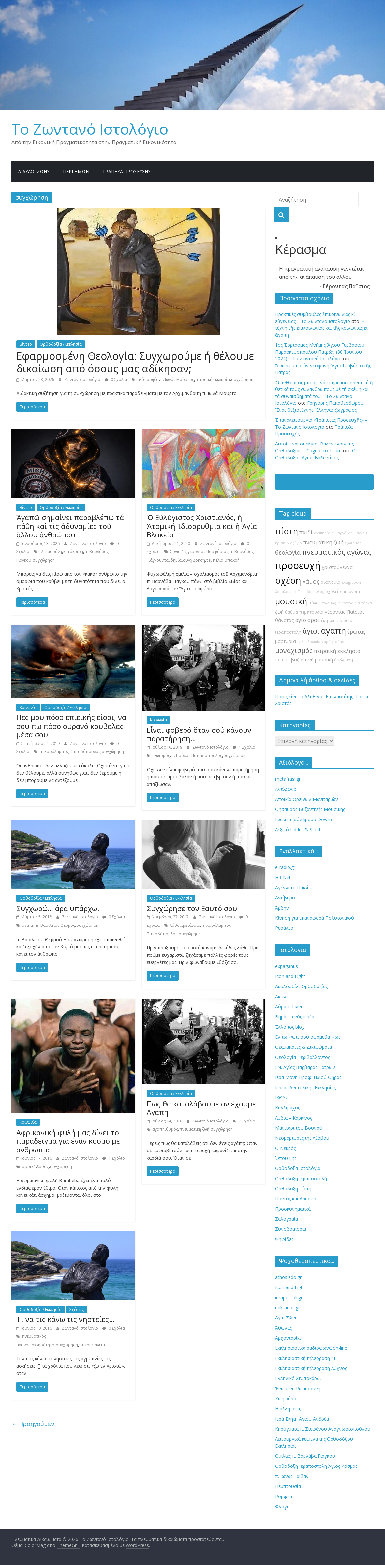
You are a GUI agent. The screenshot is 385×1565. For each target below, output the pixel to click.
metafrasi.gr (288, 779)
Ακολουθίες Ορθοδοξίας (301, 986)
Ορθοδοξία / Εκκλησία (61, 344)
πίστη (286, 531)
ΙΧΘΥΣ (281, 1097)
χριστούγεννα (337, 567)
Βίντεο (26, 344)
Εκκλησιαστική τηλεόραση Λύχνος (311, 1368)
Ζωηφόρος (286, 1398)
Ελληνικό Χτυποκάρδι (298, 1378)
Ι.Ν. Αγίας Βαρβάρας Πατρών (305, 1067)
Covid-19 (178, 551)
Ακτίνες (282, 996)
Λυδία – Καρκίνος (293, 1118)
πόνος (314, 603)
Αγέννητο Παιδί (291, 887)
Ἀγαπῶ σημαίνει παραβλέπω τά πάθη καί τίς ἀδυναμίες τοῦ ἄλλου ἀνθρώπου (70, 525)
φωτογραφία (348, 603)
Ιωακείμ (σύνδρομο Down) (303, 819)
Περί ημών (76, 171)
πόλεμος (329, 603)
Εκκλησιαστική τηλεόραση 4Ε (305, 1358)
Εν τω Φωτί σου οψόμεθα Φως (307, 1037)
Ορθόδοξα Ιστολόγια (297, 1168)
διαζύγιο (294, 543)
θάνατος (284, 620)
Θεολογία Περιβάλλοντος (302, 1057)
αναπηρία (322, 533)
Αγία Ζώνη (286, 1318)
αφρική (29, 1166)
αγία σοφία (148, 379)
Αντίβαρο (285, 898)
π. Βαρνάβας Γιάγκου (349, 533)
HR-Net (283, 877)
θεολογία (288, 552)
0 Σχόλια (116, 379)
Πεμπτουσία (288, 1486)
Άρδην (282, 908)
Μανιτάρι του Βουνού (298, 1128)
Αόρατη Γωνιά (290, 1006)
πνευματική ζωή (194, 1129)
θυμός (172, 1129)
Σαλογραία (286, 1219)
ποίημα (282, 660)
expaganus (286, 966)
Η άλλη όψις (288, 1409)
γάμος (311, 581)
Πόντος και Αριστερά (297, 1199)
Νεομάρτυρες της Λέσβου (302, 1138)
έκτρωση (329, 620)
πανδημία (172, 560)
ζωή (279, 612)
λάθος (176, 925)
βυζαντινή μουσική (312, 659)
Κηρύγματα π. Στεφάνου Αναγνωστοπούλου (322, 1429)
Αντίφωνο (286, 789)
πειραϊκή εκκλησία (212, 379)
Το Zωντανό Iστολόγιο (89, 129)
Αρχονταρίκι (288, 1338)
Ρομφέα (283, 1496)
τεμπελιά (214, 560)
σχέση (288, 580)
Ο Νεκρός (285, 1148)
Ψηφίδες (284, 1239)
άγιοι (311, 631)
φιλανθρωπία (308, 642)
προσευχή (297, 565)
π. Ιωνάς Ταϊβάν (292, 1476)
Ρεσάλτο (284, 928)
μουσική (291, 601)
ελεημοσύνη (50, 551)
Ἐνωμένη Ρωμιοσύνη (297, 1388)
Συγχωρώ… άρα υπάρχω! (57, 908)
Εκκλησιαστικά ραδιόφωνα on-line (311, 1348)
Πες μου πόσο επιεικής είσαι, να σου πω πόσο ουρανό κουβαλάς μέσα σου (71, 725)
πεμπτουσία (311, 612)
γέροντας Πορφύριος (208, 551)
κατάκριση (73, 551)
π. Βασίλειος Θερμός (55, 925)
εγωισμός (161, 755)
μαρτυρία (285, 641)
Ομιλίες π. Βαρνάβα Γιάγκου (305, 1456)
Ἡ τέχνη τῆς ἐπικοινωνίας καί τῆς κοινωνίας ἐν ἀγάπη (322, 328)
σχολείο (333, 591)
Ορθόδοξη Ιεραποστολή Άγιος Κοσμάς (316, 1466)
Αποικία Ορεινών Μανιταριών (306, 799)
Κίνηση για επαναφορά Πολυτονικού (314, 918)
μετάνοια (191, 925)
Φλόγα (282, 1506)
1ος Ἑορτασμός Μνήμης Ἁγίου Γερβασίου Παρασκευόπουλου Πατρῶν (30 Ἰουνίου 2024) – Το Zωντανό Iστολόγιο (319, 352)
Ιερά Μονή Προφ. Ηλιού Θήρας (308, 1077)
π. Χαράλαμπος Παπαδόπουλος (69, 751)
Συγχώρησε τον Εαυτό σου (192, 908)
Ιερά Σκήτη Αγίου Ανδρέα (302, 1419)
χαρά (326, 642)
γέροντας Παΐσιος (345, 612)
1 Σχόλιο (244, 747)
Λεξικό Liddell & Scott (298, 829)
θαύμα (291, 612)
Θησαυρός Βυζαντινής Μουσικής (310, 809)
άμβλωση (343, 660)
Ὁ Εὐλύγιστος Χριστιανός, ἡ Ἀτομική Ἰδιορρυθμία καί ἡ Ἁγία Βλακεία (202, 525)
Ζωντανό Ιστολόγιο (82, 379)
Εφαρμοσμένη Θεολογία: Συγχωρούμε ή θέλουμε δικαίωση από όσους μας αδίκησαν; (135, 362)
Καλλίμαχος (287, 1108)
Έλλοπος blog (289, 1027)
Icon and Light (290, 976)
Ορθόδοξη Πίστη (293, 1188)
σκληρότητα (43, 1344)
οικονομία (330, 582)
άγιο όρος (307, 620)
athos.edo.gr (288, 1277)
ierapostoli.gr (289, 1297)
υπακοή (232, 560)
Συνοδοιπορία (290, 1229)
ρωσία (346, 620)
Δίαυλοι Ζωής (34, 171)
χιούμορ (339, 642)
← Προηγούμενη (34, 1424)
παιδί (306, 532)
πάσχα (366, 603)
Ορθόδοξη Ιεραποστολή (301, 1178)
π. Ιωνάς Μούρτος (177, 379)
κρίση (280, 543)
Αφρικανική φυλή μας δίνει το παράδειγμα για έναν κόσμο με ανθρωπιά (68, 1140)
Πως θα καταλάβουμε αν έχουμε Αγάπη (201, 1108)
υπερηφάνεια (92, 1344)
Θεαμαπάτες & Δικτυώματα (303, 1047)
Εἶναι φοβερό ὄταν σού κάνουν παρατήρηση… (199, 734)
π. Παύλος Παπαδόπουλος (196, 755)
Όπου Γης (285, 1158)
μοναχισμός (294, 650)
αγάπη (28, 925)
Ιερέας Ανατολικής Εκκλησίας (305, 1087)
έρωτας (356, 631)
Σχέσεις (76, 1309)
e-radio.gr (285, 867)
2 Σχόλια (244, 1121)
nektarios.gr (287, 1307)
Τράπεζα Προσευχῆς (126, 171)
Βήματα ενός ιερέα (294, 1017)
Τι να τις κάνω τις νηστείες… (65, 1319)
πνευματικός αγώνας (336, 552)
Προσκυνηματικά (293, 1209)
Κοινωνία (28, 707)
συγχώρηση (242, 379)
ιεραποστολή (288, 632)
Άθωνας (283, 1328)
